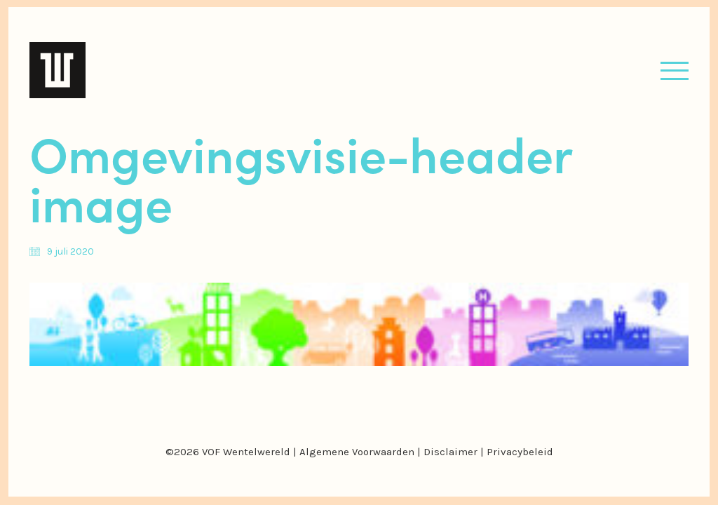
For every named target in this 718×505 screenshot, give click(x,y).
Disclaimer (450, 451)
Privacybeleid (520, 451)
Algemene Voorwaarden (356, 451)
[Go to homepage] (57, 70)
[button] (675, 70)
